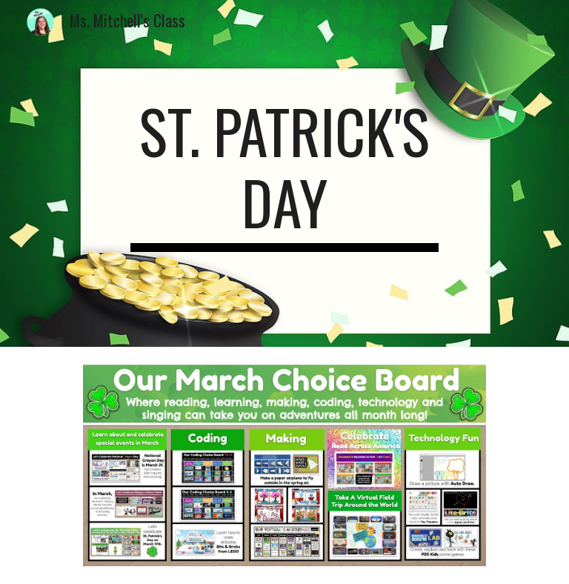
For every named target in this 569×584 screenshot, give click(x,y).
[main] (284, 173)
